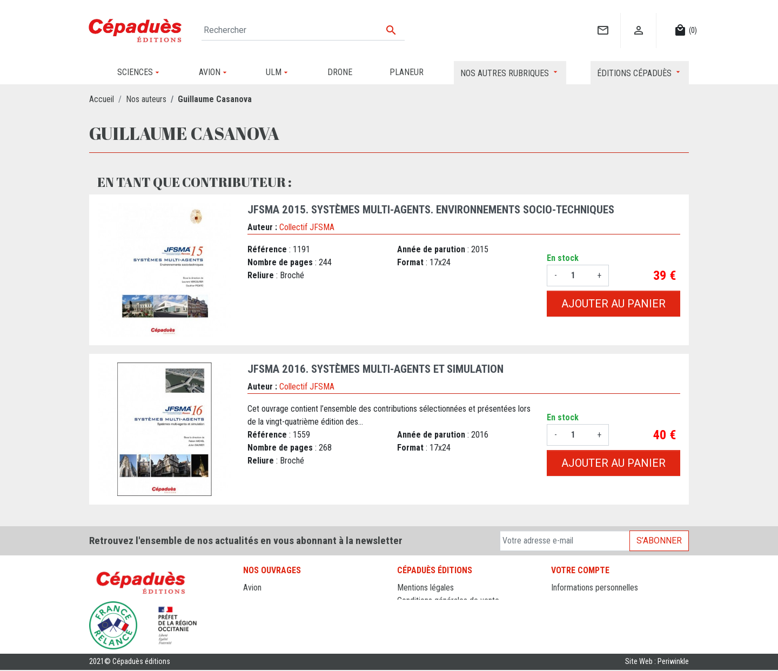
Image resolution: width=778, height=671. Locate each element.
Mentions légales (425, 587)
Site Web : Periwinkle (657, 662)
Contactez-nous (424, 613)
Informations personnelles (594, 587)
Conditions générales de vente (448, 600)
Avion (252, 587)
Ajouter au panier (613, 303)
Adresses (567, 626)
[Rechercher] (303, 30)
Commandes (572, 600)
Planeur (256, 613)
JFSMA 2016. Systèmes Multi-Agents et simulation (375, 369)
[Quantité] (577, 275)
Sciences (258, 639)
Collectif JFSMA (306, 227)
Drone (253, 600)
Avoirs (561, 613)
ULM (251, 626)
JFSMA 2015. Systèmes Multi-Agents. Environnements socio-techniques (430, 209)
